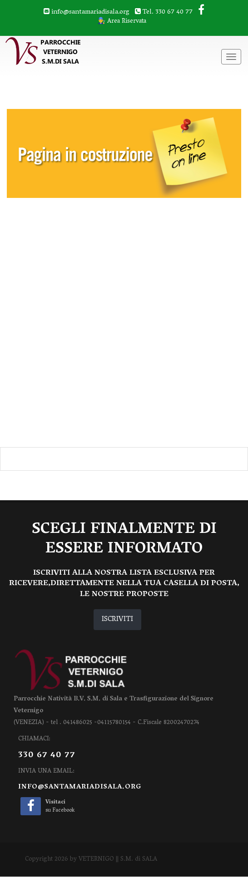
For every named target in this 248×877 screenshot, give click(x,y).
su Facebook (59, 806)
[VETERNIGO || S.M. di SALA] (75, 51)
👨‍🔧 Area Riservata (122, 21)
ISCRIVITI (117, 619)
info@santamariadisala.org (79, 787)
